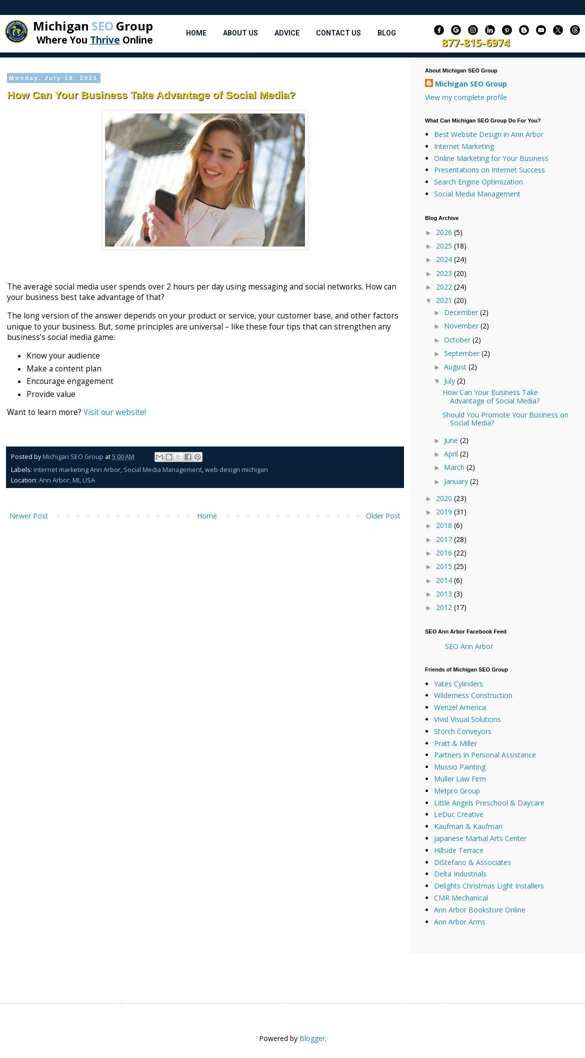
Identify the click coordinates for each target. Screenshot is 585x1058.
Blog (387, 33)
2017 (445, 539)
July (450, 381)
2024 (445, 259)
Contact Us (338, 33)
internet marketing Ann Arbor (77, 470)
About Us (240, 33)
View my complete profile (466, 97)
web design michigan (236, 470)
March (455, 467)
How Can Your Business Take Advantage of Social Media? (491, 397)
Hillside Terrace (459, 850)
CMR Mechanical (461, 897)
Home (196, 33)
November (462, 325)
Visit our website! (115, 412)
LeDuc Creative (459, 814)
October (458, 339)
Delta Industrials (460, 873)
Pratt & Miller (455, 743)
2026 (445, 232)
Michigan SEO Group (471, 83)
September (463, 353)
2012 (445, 607)
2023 (445, 273)
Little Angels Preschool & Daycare (489, 803)
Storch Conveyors (463, 731)
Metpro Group (457, 791)
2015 (445, 566)
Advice (287, 33)
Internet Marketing (464, 146)
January (457, 481)
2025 (445, 245)
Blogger (312, 1038)
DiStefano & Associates (472, 862)
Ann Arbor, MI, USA (67, 480)
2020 (445, 498)
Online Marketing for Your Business (491, 158)
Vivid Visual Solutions (467, 719)
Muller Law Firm (460, 779)
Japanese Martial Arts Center (480, 838)
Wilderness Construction (473, 695)
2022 (445, 287)
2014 (445, 580)
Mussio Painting (460, 767)
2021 (445, 300)
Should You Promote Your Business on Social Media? (505, 419)
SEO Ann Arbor (469, 646)
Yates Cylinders (458, 683)
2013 (445, 593)
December (462, 312)
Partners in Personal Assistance (485, 755)
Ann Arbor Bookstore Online (480, 909)
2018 (445, 525)
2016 (445, 553)
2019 (445, 511)
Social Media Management (163, 470)
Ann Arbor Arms (460, 921)
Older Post (383, 515)
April (452, 453)
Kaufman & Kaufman (468, 826)
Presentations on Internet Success (489, 169)
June (452, 440)
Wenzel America (460, 707)
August (456, 367)
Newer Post (29, 515)
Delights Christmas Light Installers (489, 885)
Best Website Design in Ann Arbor (489, 134)
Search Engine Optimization (478, 181)
